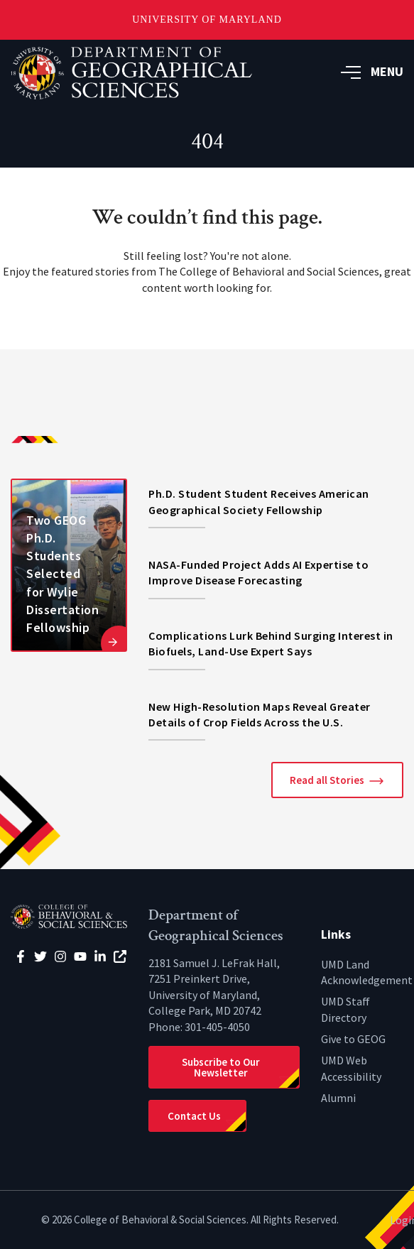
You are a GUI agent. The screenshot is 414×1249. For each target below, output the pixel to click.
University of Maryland (207, 19)
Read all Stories (327, 780)
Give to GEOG (353, 1039)
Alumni (338, 1098)
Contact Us (194, 1116)
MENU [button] (372, 71)
